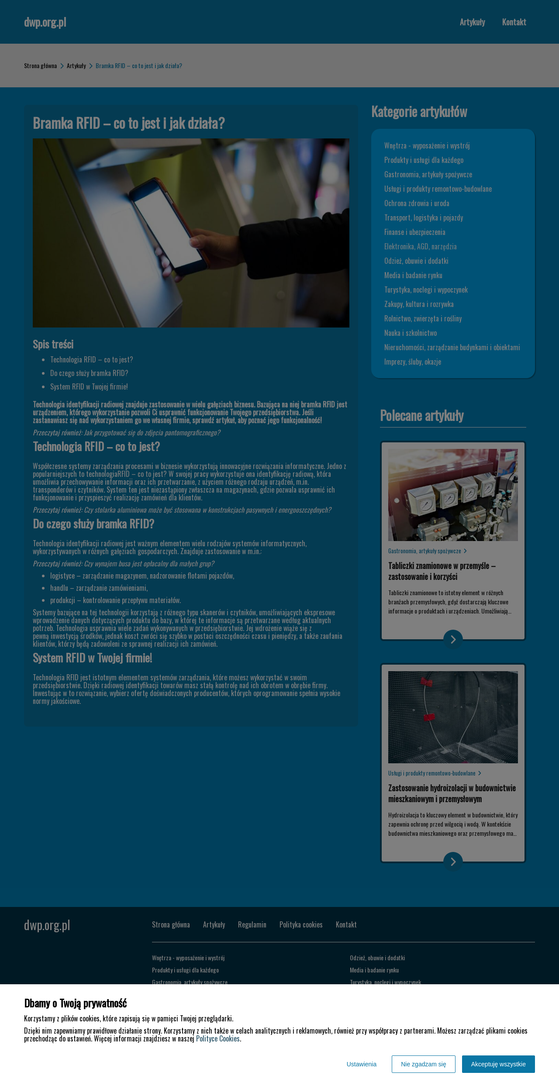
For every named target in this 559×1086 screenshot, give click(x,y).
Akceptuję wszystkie (498, 1064)
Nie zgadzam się (423, 1064)
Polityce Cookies (218, 1038)
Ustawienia (361, 1064)
